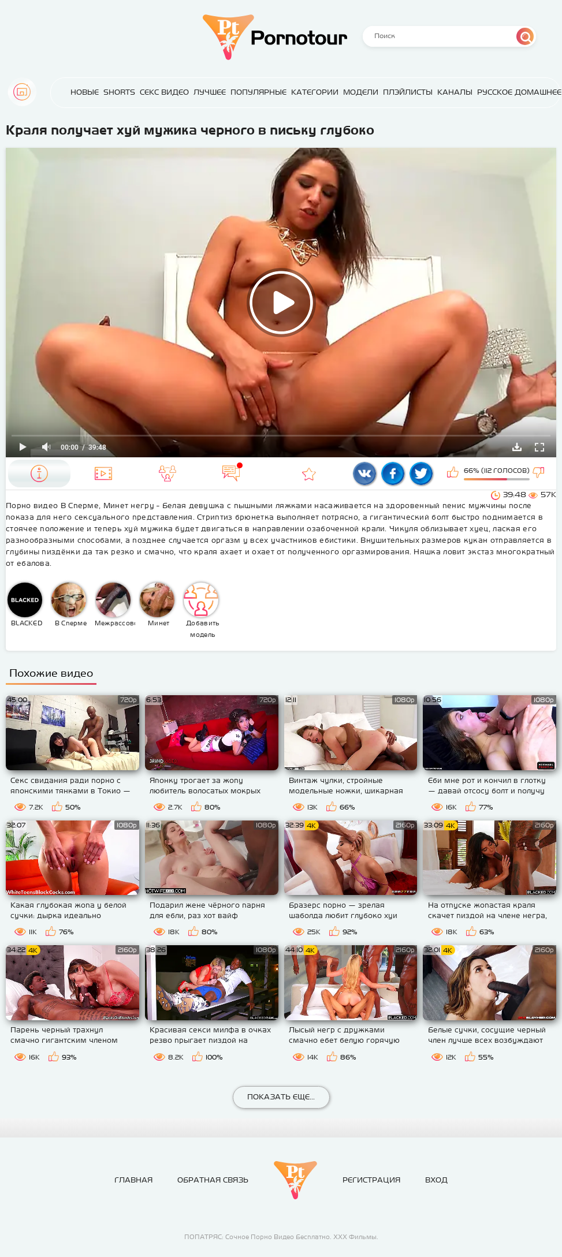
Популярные (258, 92)
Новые (84, 92)
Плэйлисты (408, 92)
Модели (360, 92)
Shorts (119, 92)
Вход (436, 1180)
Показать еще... (281, 1096)
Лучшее (209, 92)
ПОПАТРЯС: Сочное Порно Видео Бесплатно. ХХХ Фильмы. (281, 1236)
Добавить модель (201, 610)
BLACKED (25, 604)
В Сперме (69, 604)
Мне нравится (454, 473)
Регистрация (371, 1180)
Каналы (454, 92)
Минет (157, 604)
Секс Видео (164, 92)
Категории (314, 92)
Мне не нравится (539, 473)
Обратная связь (212, 1180)
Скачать (517, 447)
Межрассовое (115, 604)
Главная (22, 91)
